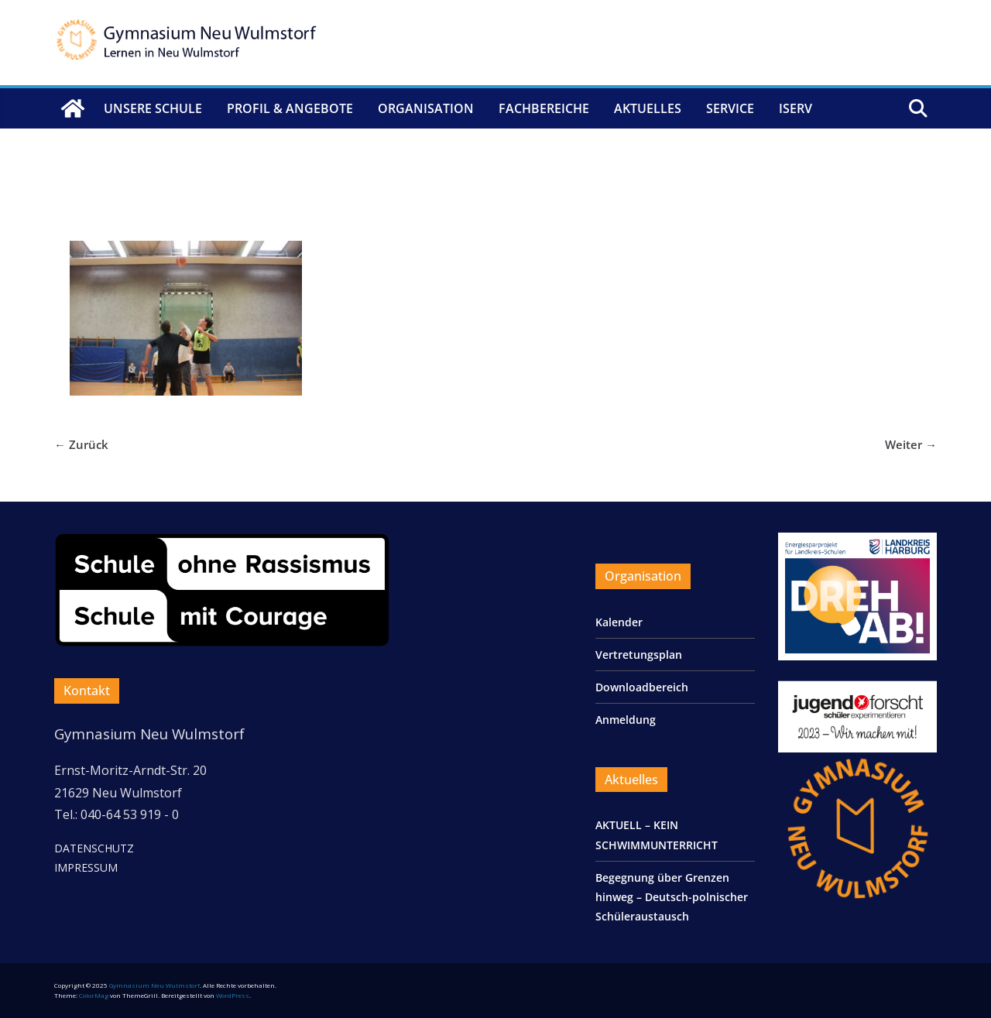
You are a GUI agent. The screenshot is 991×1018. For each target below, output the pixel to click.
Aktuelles (647, 108)
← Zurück (81, 444)
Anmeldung (625, 719)
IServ (795, 108)
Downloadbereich (641, 687)
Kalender (619, 622)
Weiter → (911, 444)
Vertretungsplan (638, 654)
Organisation (426, 108)
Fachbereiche (544, 108)
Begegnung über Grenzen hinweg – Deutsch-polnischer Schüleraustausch (671, 897)
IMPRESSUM (86, 867)
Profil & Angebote (290, 108)
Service (730, 108)
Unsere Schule (153, 108)
